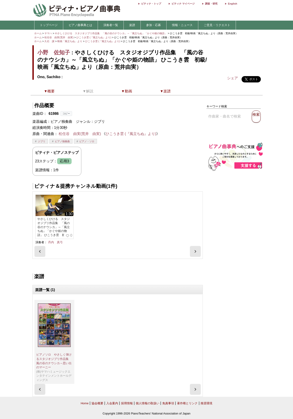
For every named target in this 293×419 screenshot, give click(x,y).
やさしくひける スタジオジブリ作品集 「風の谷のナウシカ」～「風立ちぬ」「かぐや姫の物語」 (111, 33)
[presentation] (39, 251)
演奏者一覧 (110, 25)
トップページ (49, 25)
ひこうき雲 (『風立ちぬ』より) (94, 37)
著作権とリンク (187, 403)
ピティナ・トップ (151, 3)
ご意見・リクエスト (217, 25)
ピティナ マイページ (183, 3)
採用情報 (127, 403)
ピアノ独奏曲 (62, 141)
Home (85, 403)
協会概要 (97, 403)
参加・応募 (153, 25)
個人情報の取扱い (147, 403)
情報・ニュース (182, 25)
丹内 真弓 (55, 242)
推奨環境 (206, 403)
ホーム (38, 33)
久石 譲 (49, 41)
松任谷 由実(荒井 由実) (58, 37)
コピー (66, 113)
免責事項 (168, 403)
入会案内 (112, 403)
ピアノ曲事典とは (80, 25)
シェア (232, 78)
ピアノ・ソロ (86, 141)
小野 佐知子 (53, 52)
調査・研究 (211, 3)
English (232, 3)
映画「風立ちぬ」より (70, 41)
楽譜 (132, 25)
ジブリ (41, 141)
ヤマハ (48, 33)
